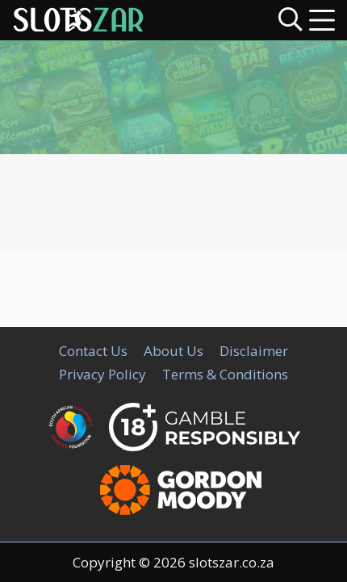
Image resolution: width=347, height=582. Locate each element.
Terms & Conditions (225, 374)
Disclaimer (253, 350)
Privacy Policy (102, 374)
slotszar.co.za (231, 562)
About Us (173, 350)
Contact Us (93, 350)
